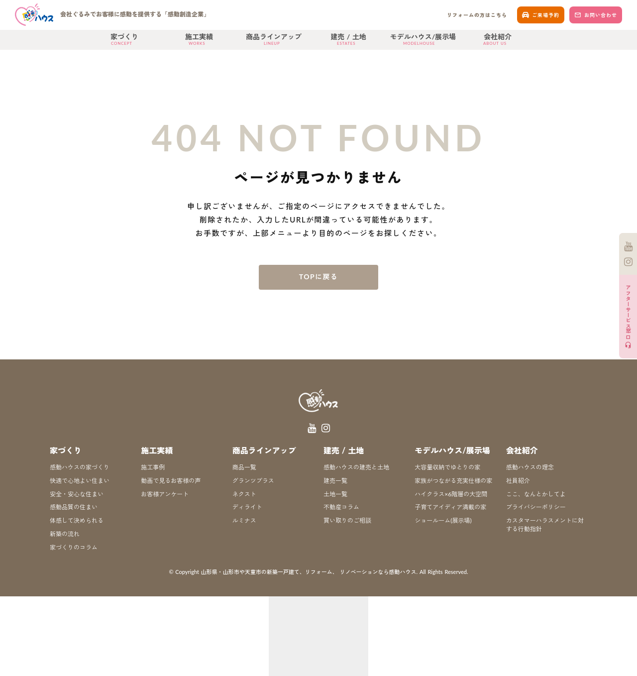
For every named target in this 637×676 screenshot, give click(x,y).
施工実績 (157, 450)
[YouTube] (628, 246)
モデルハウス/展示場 (452, 450)
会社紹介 (522, 450)
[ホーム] (115, 14)
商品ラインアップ (264, 450)
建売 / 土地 (343, 450)
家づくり (66, 450)
